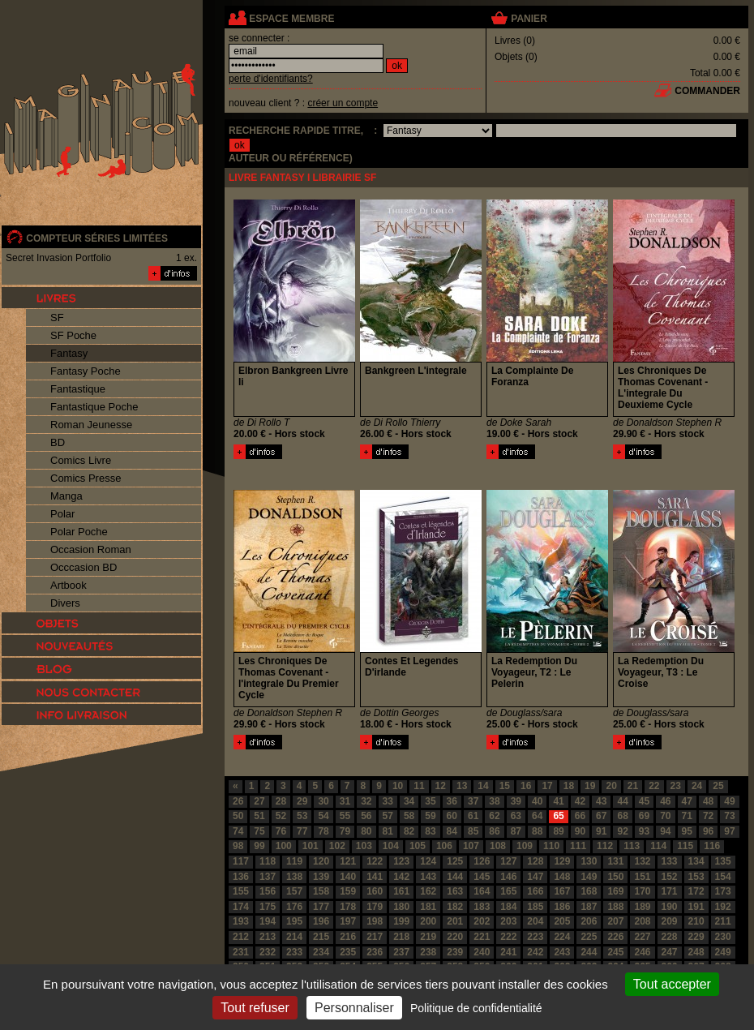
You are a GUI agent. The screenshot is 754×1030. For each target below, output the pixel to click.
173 (723, 891)
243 (562, 952)
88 (537, 831)
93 (644, 831)
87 (516, 831)
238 (428, 952)
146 (508, 876)
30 (323, 801)
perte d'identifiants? (271, 78)
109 (524, 846)
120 (321, 861)
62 (494, 816)
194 (267, 921)
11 (418, 786)
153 (696, 876)
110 (551, 846)
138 (294, 876)
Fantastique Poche (94, 407)
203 (508, 921)
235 (348, 952)
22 (654, 786)
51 (259, 816)
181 (428, 906)
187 (588, 906)
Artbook (68, 585)
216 (348, 936)
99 (259, 846)
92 (622, 831)
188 (615, 906)
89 (558, 831)
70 (665, 816)
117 (241, 861)
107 (471, 846)
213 (267, 936)
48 (708, 801)
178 (348, 906)
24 (697, 786)
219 (428, 936)
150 (615, 876)
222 (508, 936)
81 (388, 831)
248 (696, 952)
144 (455, 876)
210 (696, 921)
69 (644, 816)
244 (588, 952)
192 (723, 906)
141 (374, 876)
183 (481, 906)
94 (665, 831)
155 (241, 891)
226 (615, 936)
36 (452, 801)
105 (417, 846)
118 (267, 861)
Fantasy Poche (85, 371)
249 (723, 952)
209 (670, 921)
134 (696, 861)
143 (428, 876)
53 (302, 816)
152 (670, 876)
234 (321, 952)
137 (267, 876)
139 (321, 876)
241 (508, 952)
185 (535, 906)
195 (294, 921)
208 (642, 921)
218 (401, 936)
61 (473, 816)
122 (374, 861)
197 (348, 921)
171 (670, 891)
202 (481, 921)
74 (238, 831)
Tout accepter (672, 984)
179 (374, 906)
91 (601, 831)
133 (670, 861)
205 (562, 921)
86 (494, 831)
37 (473, 801)
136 (241, 876)
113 (631, 846)
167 (562, 891)
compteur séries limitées (97, 238)
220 (455, 936)
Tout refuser (255, 1008)
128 (535, 861)
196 (321, 921)
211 (723, 921)
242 (535, 952)
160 (374, 891)
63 (516, 816)
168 (588, 891)
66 (580, 816)
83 (430, 831)
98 (238, 846)
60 (452, 816)
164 (481, 891)
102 (337, 846)
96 (708, 831)
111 (578, 846)
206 (588, 921)
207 (615, 921)
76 (281, 831)
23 (675, 786)
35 (430, 801)
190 (670, 906)
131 (615, 861)
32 (366, 801)
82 (409, 831)
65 (558, 816)
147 (535, 876)
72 (708, 816)
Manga (66, 496)
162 (428, 891)
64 (537, 816)
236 (374, 952)
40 (537, 801)
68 (622, 816)
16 (526, 786)
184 (508, 906)
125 (455, 861)
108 (498, 846)
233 (294, 952)
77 (302, 831)
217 (374, 936)
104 (391, 846)
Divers (65, 603)
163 (455, 891)
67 (601, 816)
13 (461, 786)
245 (615, 952)
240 (481, 952)
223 (535, 936)
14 (483, 786)
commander (707, 91)
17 (547, 786)
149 (588, 876)
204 (535, 921)
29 (302, 801)
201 (455, 921)
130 (588, 861)
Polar (62, 514)
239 (455, 952)
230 (723, 936)
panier (528, 18)
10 (397, 786)
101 (310, 846)
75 (259, 831)
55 (345, 816)
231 (241, 952)
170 (642, 891)
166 (535, 891)
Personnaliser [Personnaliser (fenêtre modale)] (354, 1008)
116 (712, 846)
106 (444, 846)
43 (601, 801)
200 (428, 921)
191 (696, 906)
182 (455, 906)
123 (401, 861)
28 (281, 801)
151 (642, 876)
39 (516, 801)
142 (401, 876)
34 (409, 801)
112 (605, 846)
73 (729, 816)
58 (409, 816)
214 (294, 936)
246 (642, 952)
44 (622, 801)
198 (374, 921)
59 (430, 816)
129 (562, 861)
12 (440, 786)
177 (321, 906)
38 (494, 801)
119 (294, 861)
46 (665, 801)
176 (294, 906)
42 (580, 801)
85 (473, 831)
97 (729, 831)
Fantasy (69, 353)
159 (348, 891)
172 (696, 891)
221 (481, 936)
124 (428, 861)
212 (241, 936)
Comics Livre (80, 460)
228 (670, 936)
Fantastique (77, 389)
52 (281, 816)
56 (366, 816)
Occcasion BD (83, 567)
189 (642, 906)
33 (388, 801)
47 (687, 801)
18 (568, 786)
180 (401, 906)
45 (644, 801)
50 (238, 816)
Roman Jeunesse (91, 424)
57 (388, 816)
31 (345, 801)
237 (401, 952)
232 (267, 952)
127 (508, 861)
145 (481, 876)
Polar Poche (79, 532)
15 (504, 786)
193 (241, 921)
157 (294, 891)
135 (723, 861)
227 (642, 936)
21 (633, 786)
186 (562, 906)
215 (321, 936)
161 (401, 891)
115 (685, 846)
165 (508, 891)
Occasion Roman (90, 549)
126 (481, 861)
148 (562, 876)
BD (57, 442)
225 (588, 936)
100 (284, 846)
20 (611, 786)
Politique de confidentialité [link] (476, 1008)
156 (267, 891)
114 (658, 846)
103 (364, 846)
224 (562, 936)
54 (323, 816)
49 (729, 801)
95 (687, 831)
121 (348, 861)
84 (452, 831)
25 (718, 786)
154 (723, 876)
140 (348, 876)
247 (670, 952)
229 (696, 936)
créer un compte (342, 103)
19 (590, 786)
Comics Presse (85, 478)
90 (580, 831)
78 (323, 831)
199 (401, 921)
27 (259, 801)
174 (241, 906)
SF (57, 317)
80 (366, 831)
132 (642, 861)
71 (687, 816)
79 (345, 831)
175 (267, 906)
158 (321, 891)
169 (615, 891)
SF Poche (73, 335)
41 (558, 801)
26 (238, 801)
